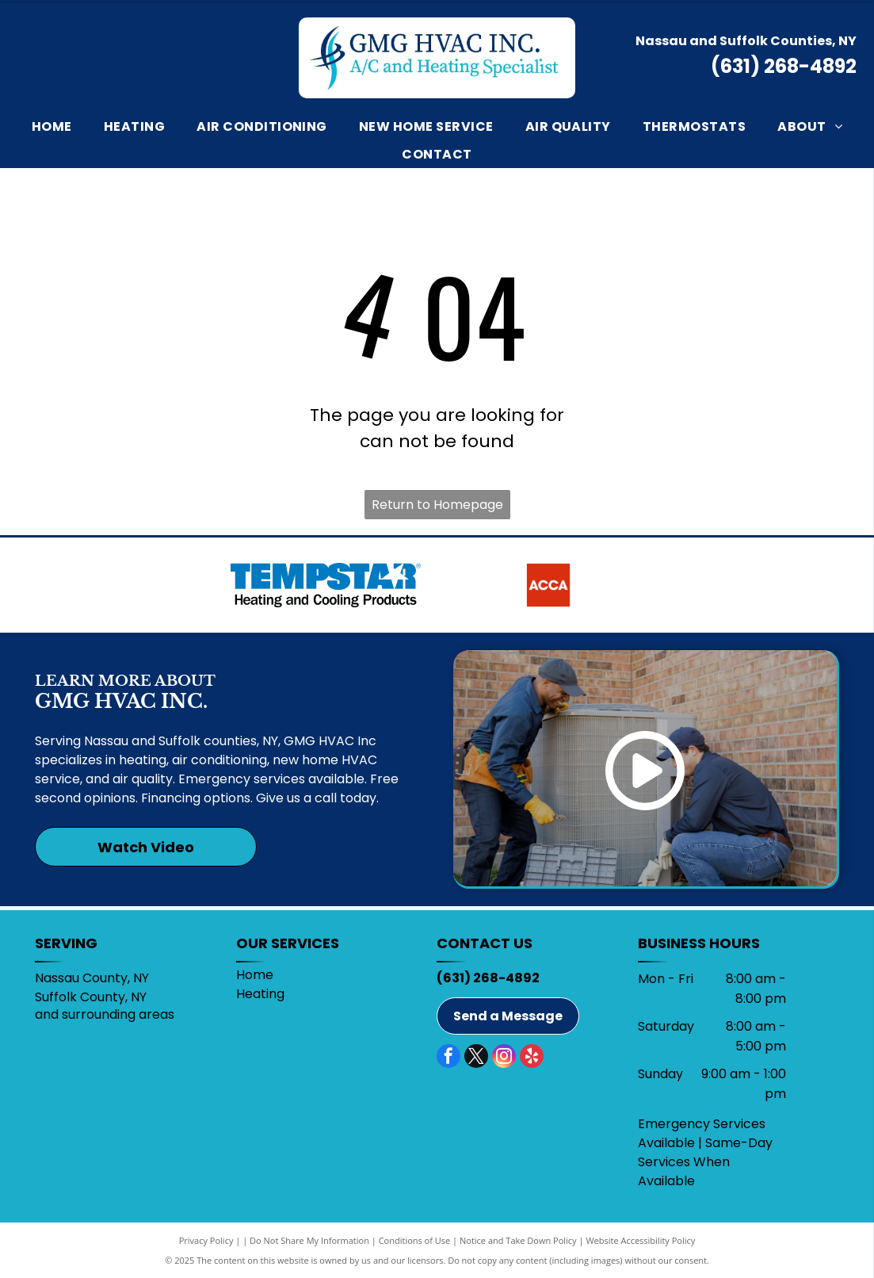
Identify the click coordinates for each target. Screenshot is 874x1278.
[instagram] (504, 1058)
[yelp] (532, 1058)
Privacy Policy (206, 1240)
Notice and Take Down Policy (518, 1240)
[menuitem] (52, 126)
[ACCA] (548, 585)
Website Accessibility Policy (640, 1240)
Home (254, 975)
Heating (260, 994)
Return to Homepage (437, 505)
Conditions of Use (415, 1240)
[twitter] (476, 1058)
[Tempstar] (326, 585)
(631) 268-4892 (784, 66)
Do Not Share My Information (309, 1240)
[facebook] (448, 1058)
